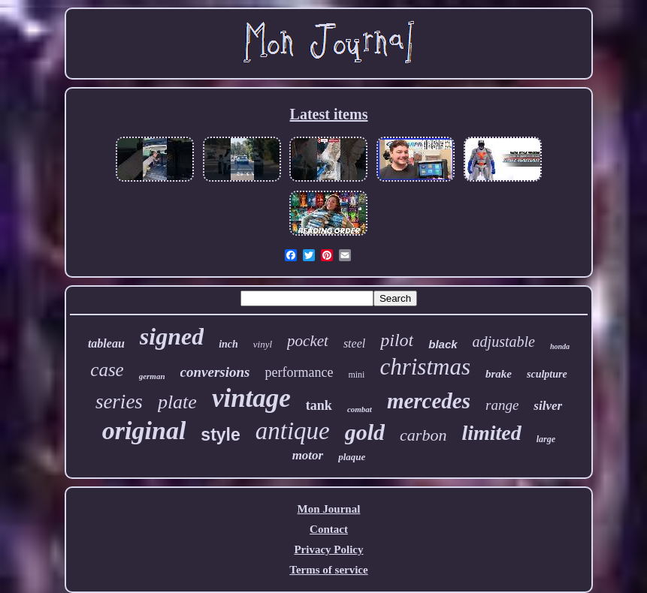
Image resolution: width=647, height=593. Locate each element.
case (106, 370)
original (144, 430)
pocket (307, 341)
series (119, 401)
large (546, 439)
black (442, 344)
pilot (396, 340)
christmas (424, 367)
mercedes (428, 401)
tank (319, 405)
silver (548, 406)
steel (354, 343)
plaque (351, 456)
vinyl (262, 344)
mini (356, 374)
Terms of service (328, 570)
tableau (106, 343)
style (220, 434)
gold (365, 432)
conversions (215, 372)
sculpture (547, 374)
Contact (329, 529)
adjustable (504, 341)
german (152, 376)
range (502, 405)
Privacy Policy (328, 549)
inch (228, 344)
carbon (423, 435)
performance (299, 372)
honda (560, 346)
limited (491, 432)
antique (292, 430)
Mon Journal (329, 509)
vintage (251, 398)
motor (308, 455)
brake (498, 374)
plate (177, 402)
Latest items (329, 114)
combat (359, 409)
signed (172, 336)
